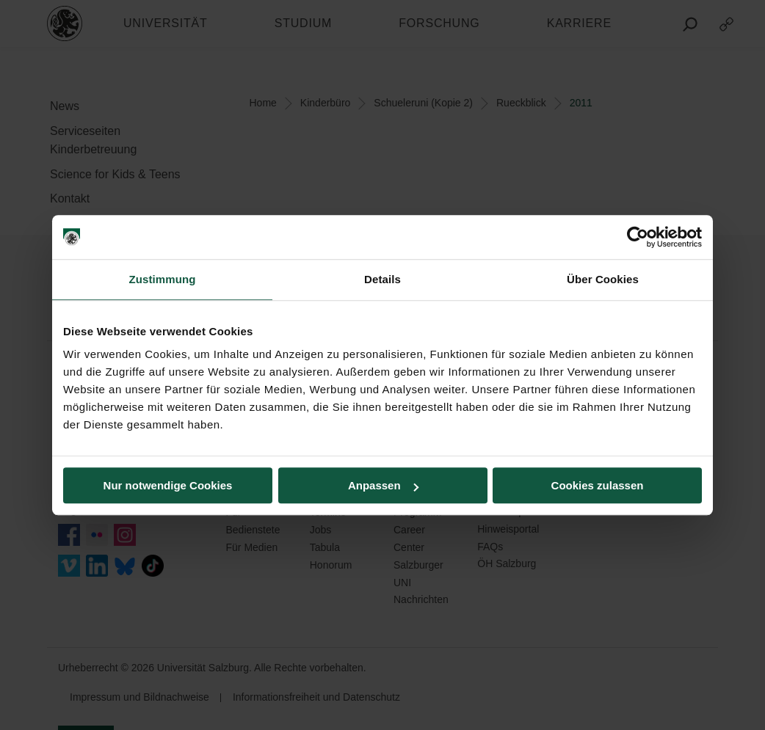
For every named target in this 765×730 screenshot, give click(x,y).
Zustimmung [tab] (162, 279)
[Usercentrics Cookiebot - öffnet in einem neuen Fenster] (637, 237)
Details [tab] (382, 279)
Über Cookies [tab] (603, 279)
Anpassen (383, 485)
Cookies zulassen (597, 485)
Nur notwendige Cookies (168, 485)
